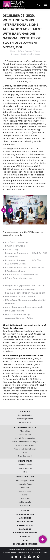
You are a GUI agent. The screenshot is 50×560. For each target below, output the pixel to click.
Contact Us (36, 549)
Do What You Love (25, 51)
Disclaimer (13, 549)
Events (37, 51)
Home (12, 51)
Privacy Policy (25, 549)
